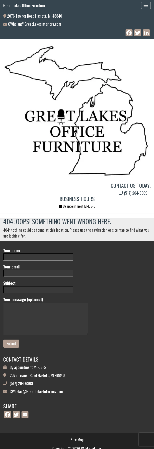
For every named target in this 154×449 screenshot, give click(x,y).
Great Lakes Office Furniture (24, 5)
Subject (38, 286)
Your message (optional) (46, 316)
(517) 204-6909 (133, 193)
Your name (38, 254)
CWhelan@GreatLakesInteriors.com (34, 24)
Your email (38, 270)
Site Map (77, 439)
